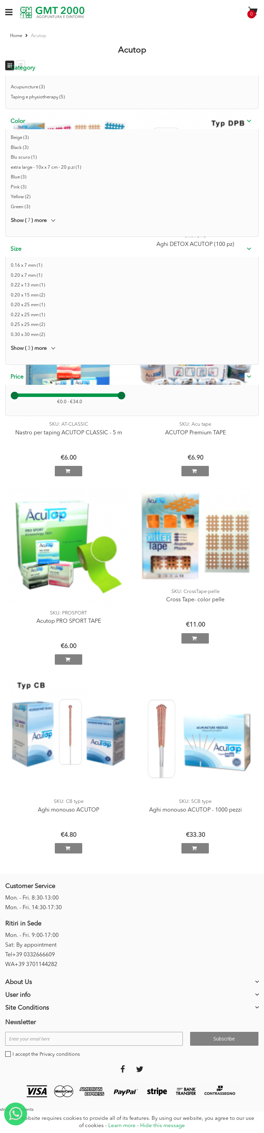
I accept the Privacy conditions (46, 1054)
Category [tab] (22, 68)
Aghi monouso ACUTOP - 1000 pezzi (195, 810)
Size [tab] (16, 249)
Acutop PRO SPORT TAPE (68, 621)
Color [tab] (17, 121)
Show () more (29, 220)
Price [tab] (17, 377)
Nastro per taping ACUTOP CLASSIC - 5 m (68, 433)
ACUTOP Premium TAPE (195, 433)
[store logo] (52, 12)
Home (16, 36)
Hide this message (162, 1125)
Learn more (122, 1125)
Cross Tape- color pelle (195, 600)
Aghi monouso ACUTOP (68, 810)
